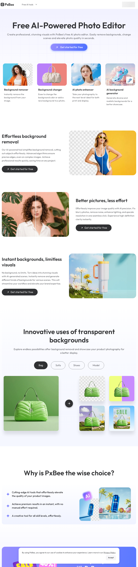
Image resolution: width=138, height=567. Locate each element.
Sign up (128, 4)
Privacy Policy (109, 552)
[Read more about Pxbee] (7, 4)
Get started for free (69, 47)
